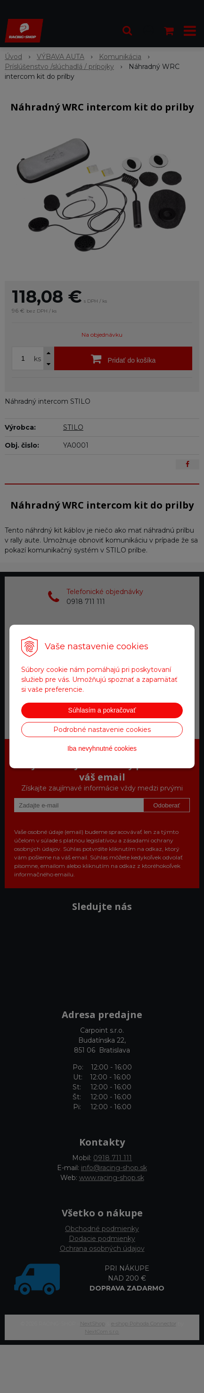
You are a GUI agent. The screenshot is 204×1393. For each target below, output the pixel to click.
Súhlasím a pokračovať (102, 710)
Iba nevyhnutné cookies (102, 748)
